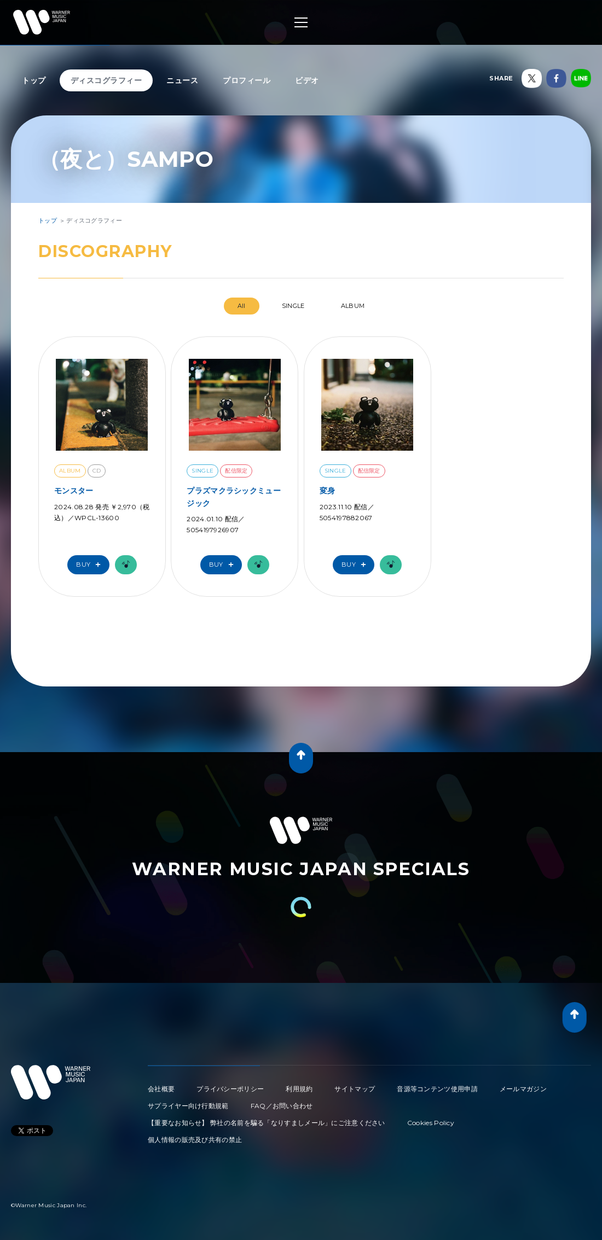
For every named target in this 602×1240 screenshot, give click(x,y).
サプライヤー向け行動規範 (188, 1106)
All (242, 306)
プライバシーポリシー (230, 1089)
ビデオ (307, 80)
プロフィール (246, 80)
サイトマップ (354, 1089)
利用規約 (299, 1089)
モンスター (74, 491)
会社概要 (161, 1089)
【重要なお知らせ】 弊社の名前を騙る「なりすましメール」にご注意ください (266, 1123)
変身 (327, 491)
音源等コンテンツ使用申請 (437, 1089)
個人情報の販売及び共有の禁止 (195, 1140)
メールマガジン (523, 1089)
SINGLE (293, 306)
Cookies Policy (430, 1123)
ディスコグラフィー (106, 80)
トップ (34, 80)
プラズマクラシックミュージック (234, 497)
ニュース (182, 80)
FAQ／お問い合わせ (282, 1106)
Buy (91, 564)
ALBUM (353, 306)
